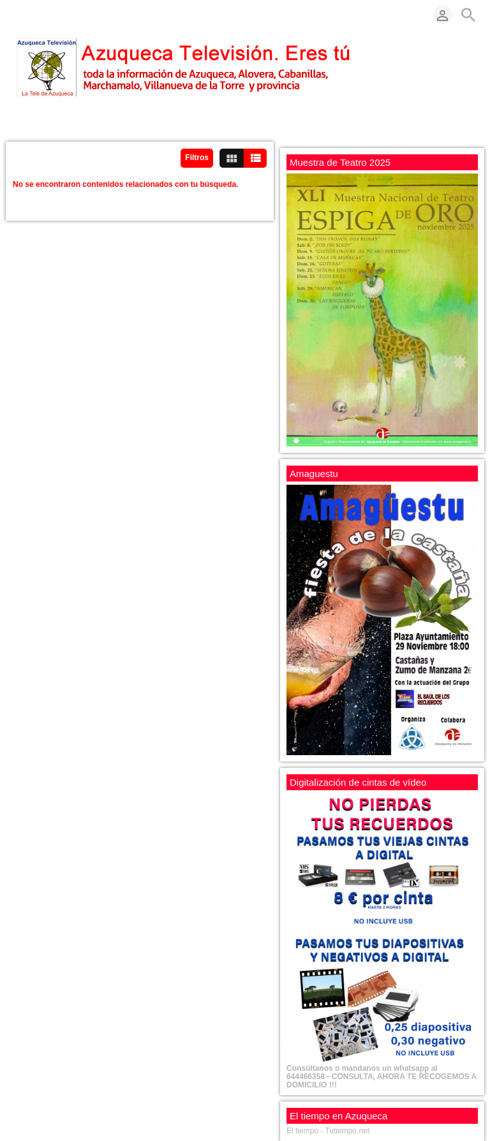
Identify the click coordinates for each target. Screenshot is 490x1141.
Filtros (197, 157)
